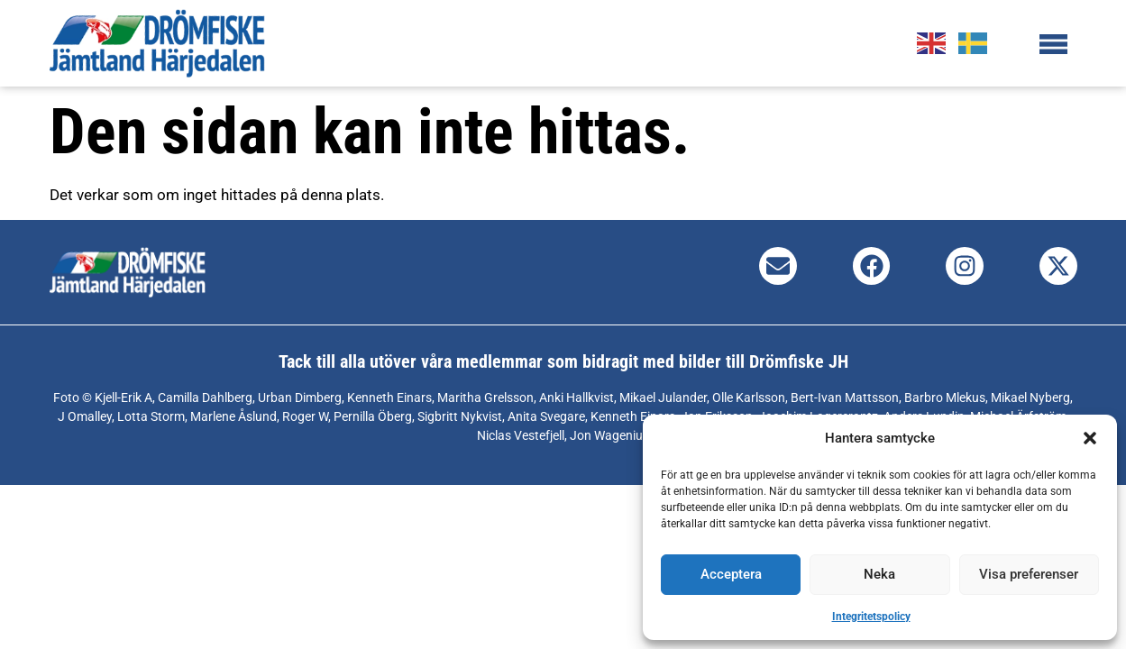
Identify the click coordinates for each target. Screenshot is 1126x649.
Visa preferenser (1028, 574)
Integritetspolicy (871, 616)
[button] (1090, 438)
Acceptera (731, 574)
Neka (879, 574)
